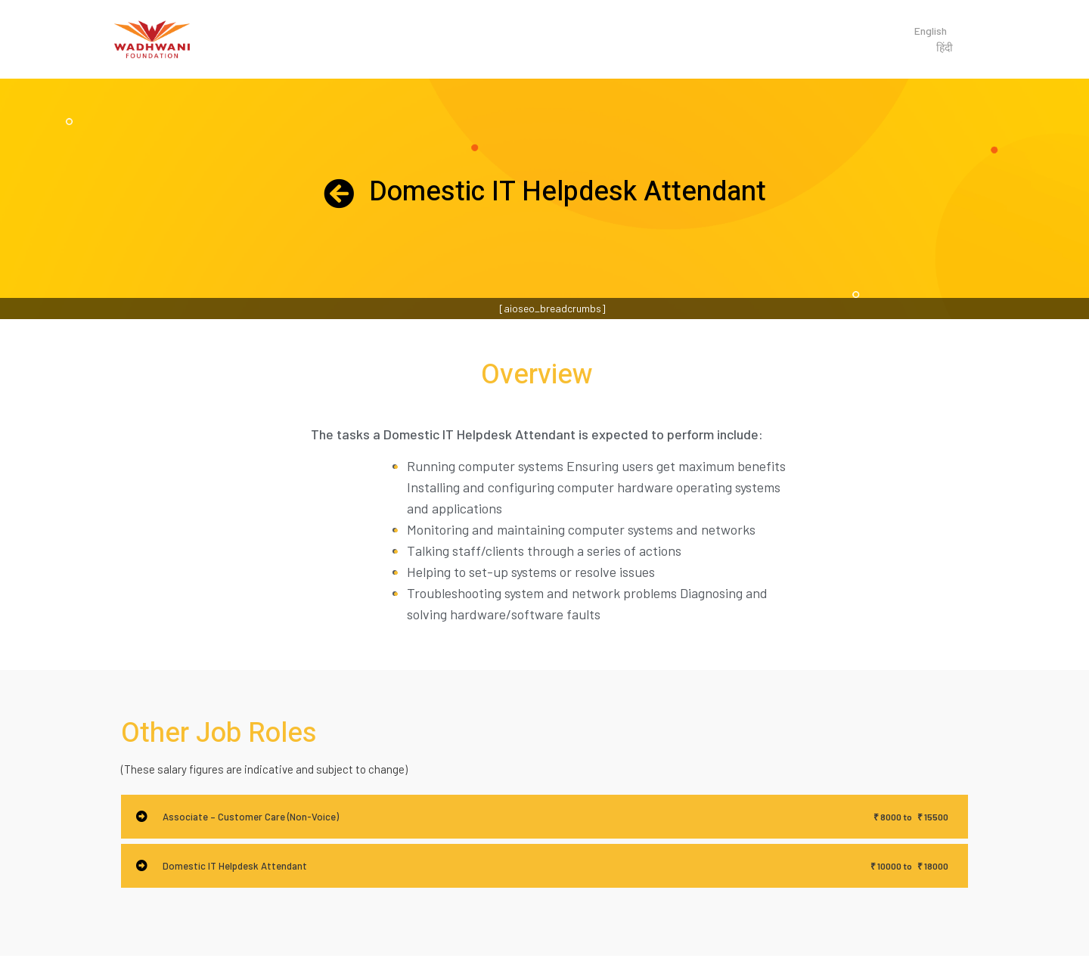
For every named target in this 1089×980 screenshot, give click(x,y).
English (930, 30)
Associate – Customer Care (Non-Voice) (251, 817)
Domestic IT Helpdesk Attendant (235, 866)
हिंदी (944, 47)
